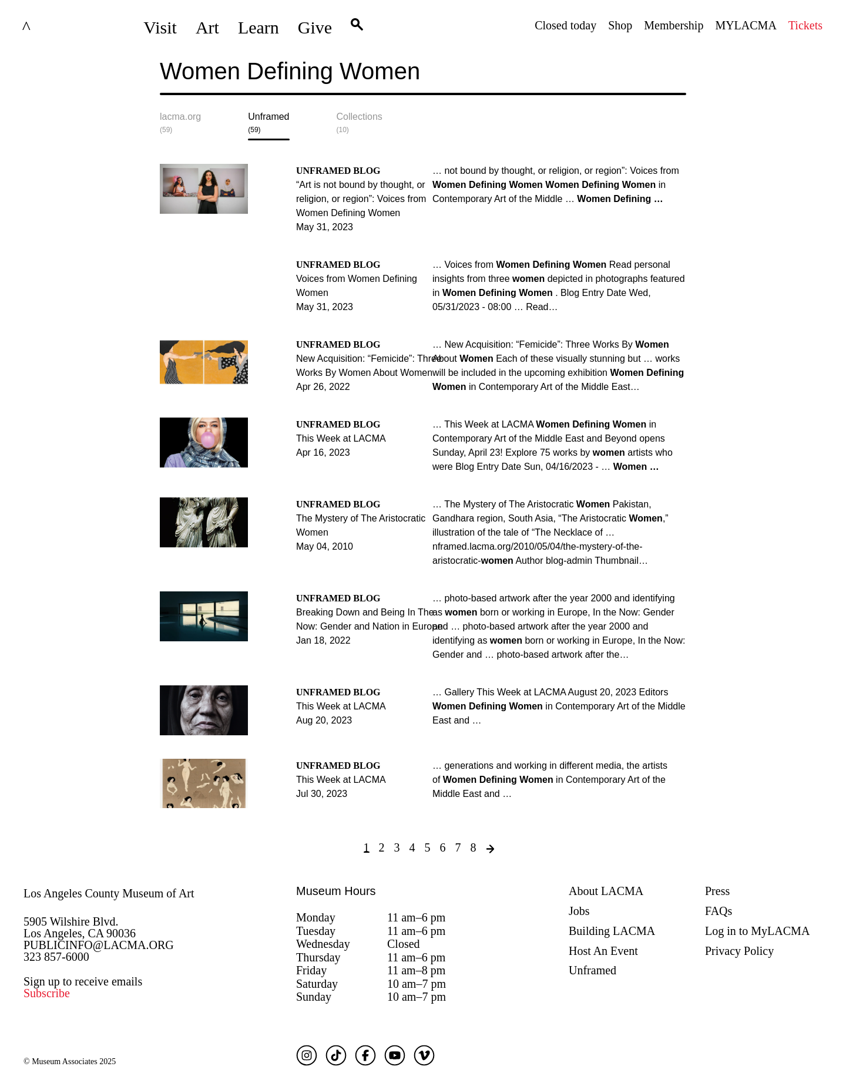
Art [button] (207, 27)
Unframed (592, 970)
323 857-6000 (56, 956)
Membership (673, 25)
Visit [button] (160, 27)
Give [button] (315, 27)
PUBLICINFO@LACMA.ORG (99, 944)
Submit (677, 80)
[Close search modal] (649, 80)
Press (717, 890)
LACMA (55, 27)
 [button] (357, 27)
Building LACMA (612, 930)
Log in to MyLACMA (757, 930)
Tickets (805, 25)
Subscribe (47, 993)
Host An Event (603, 950)
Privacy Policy (739, 950)
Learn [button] (258, 27)
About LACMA (606, 890)
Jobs (579, 910)
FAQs (718, 910)
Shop (620, 25)
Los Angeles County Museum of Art (109, 893)
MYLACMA (745, 25)
